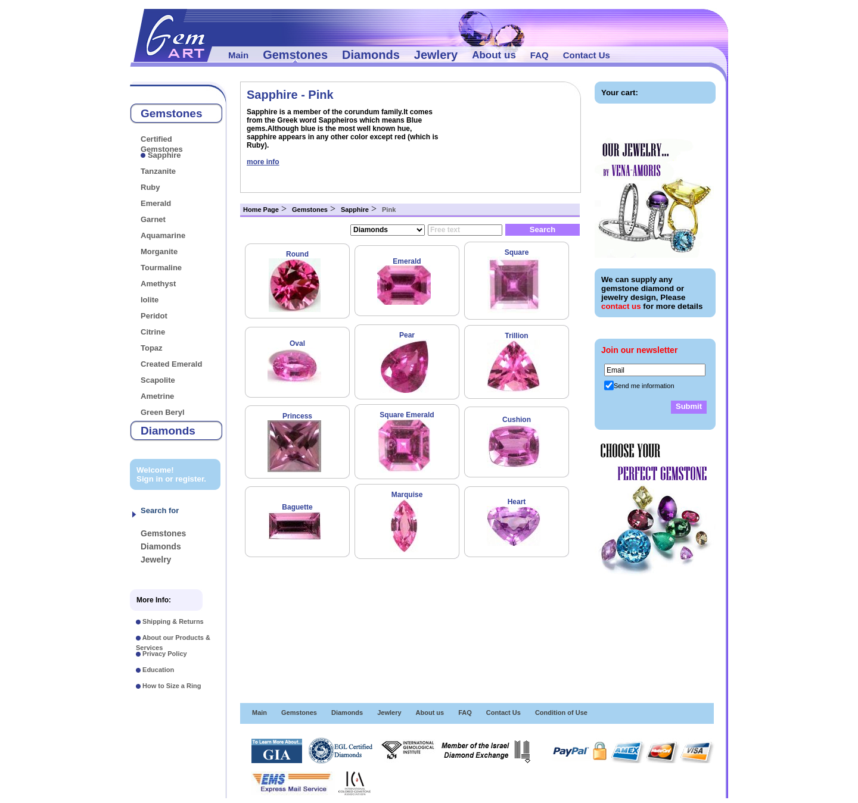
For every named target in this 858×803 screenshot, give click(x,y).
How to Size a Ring (171, 685)
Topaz (152, 347)
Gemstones (295, 55)
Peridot (154, 315)
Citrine (153, 331)
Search (542, 229)
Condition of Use (561, 712)
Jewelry (156, 559)
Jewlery (436, 55)
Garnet (153, 219)
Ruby (150, 187)
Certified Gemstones (162, 144)
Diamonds (371, 55)
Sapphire (164, 155)
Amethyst (158, 283)
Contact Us (586, 55)
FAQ (539, 55)
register (189, 478)
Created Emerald (171, 364)
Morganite (159, 251)
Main (238, 55)
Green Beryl (163, 412)
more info (263, 162)
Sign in (149, 478)
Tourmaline (161, 267)
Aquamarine (163, 235)
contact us (621, 306)
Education (158, 669)
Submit (689, 406)
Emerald (156, 203)
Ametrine (157, 396)
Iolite (149, 299)
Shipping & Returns (173, 621)
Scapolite (158, 380)
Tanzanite (158, 171)
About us (494, 55)
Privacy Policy (164, 653)
